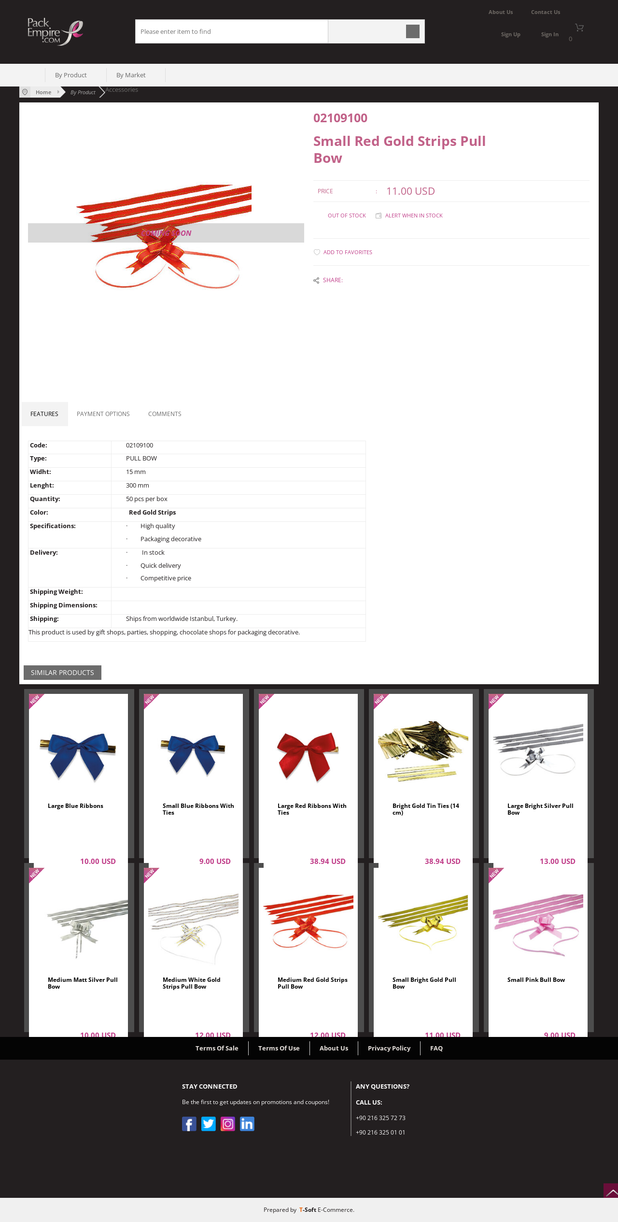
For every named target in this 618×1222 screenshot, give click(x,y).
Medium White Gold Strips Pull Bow (192, 983)
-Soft (308, 1210)
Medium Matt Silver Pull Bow (83, 983)
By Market (131, 75)
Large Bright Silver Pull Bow (540, 809)
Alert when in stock (414, 215)
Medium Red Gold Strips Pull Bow (313, 983)
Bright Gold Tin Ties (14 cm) (426, 809)
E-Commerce (335, 1210)
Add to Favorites (347, 252)
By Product (71, 75)
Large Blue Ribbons (75, 806)
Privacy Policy (389, 1048)
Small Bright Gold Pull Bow (424, 983)
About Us (334, 1048)
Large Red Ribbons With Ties (312, 809)
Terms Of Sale (217, 1048)
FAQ (436, 1048)
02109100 (340, 118)
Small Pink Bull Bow (536, 980)
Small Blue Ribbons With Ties (198, 809)
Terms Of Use (279, 1048)
